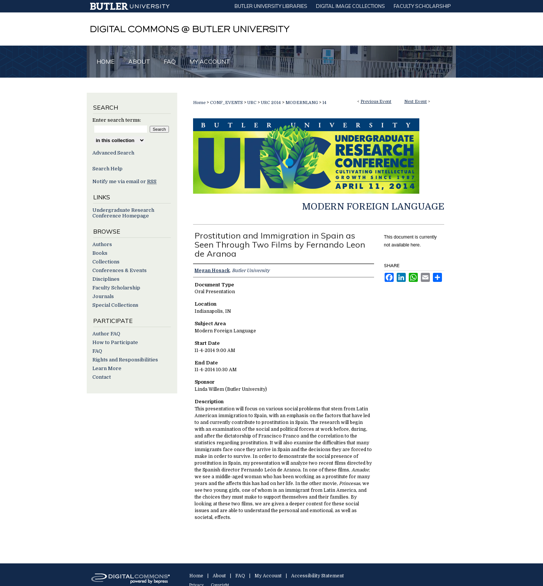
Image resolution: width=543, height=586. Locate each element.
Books (99, 253)
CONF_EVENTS (227, 102)
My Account (268, 575)
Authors (102, 244)
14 (324, 102)
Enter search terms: (116, 120)
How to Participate (115, 342)
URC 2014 (271, 102)
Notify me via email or (124, 181)
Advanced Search (113, 153)
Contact (101, 377)
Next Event (415, 101)
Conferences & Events (119, 270)
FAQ (97, 351)
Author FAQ (106, 334)
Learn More (106, 368)
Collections (106, 262)
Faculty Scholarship (116, 288)
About (219, 575)
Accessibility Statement (317, 575)
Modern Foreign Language (373, 206)
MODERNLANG (302, 102)
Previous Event (375, 101)
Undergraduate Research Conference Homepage (123, 213)
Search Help (107, 168)
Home (199, 102)
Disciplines (106, 279)
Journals (103, 296)
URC (252, 102)
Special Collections (115, 305)
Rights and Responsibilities (125, 360)
